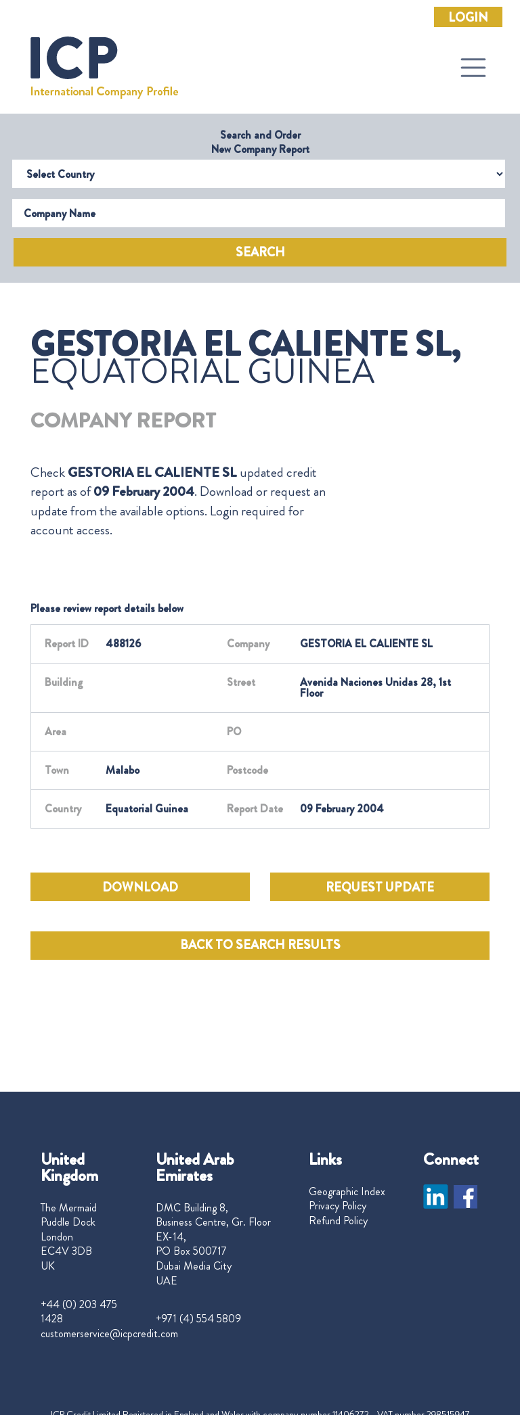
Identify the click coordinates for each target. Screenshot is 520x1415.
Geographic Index (347, 1191)
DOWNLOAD (140, 887)
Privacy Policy (337, 1206)
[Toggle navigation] (473, 67)
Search (260, 252)
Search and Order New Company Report (260, 142)
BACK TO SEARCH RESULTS (260, 945)
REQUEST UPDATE (380, 887)
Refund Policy (338, 1220)
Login (468, 17)
